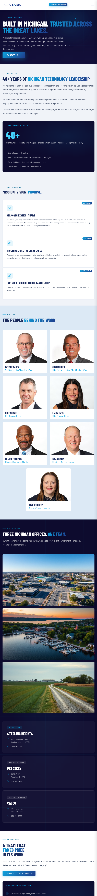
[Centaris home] (12, 5)
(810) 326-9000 (16, 816)
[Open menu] (92, 5)
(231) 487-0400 (16, 781)
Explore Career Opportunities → (19, 873)
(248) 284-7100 (16, 746)
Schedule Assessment (58, 5)
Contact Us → (14, 55)
